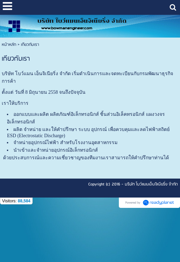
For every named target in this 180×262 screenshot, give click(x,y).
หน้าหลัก (9, 44)
